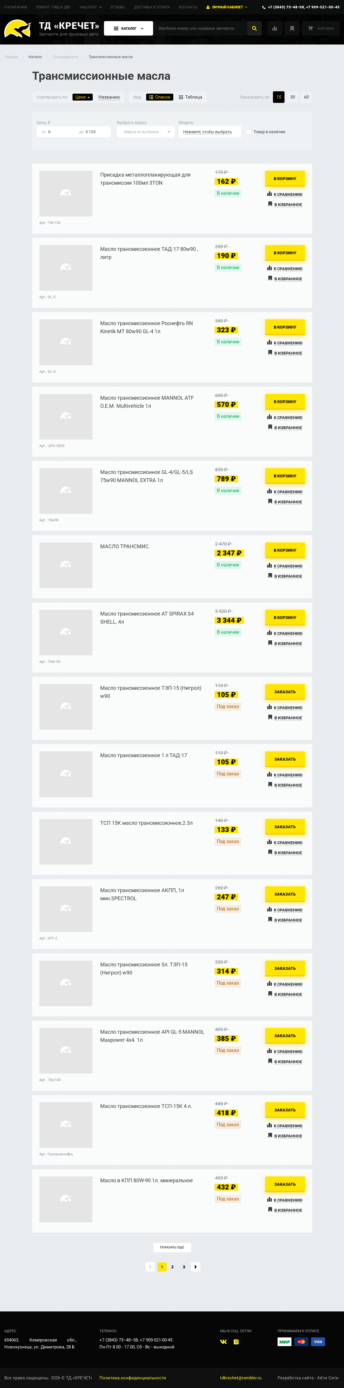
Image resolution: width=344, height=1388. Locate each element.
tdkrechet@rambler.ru (240, 1377)
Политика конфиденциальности (132, 1377)
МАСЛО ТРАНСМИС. (125, 546)
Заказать (285, 692)
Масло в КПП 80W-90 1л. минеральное (146, 1180)
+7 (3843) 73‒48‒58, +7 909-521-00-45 (304, 7)
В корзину (285, 178)
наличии (269, 131)
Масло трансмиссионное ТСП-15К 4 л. (146, 1106)
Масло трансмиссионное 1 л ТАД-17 (143, 755)
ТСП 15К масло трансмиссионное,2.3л (146, 823)
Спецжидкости (65, 57)
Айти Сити (328, 1377)
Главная (11, 57)
